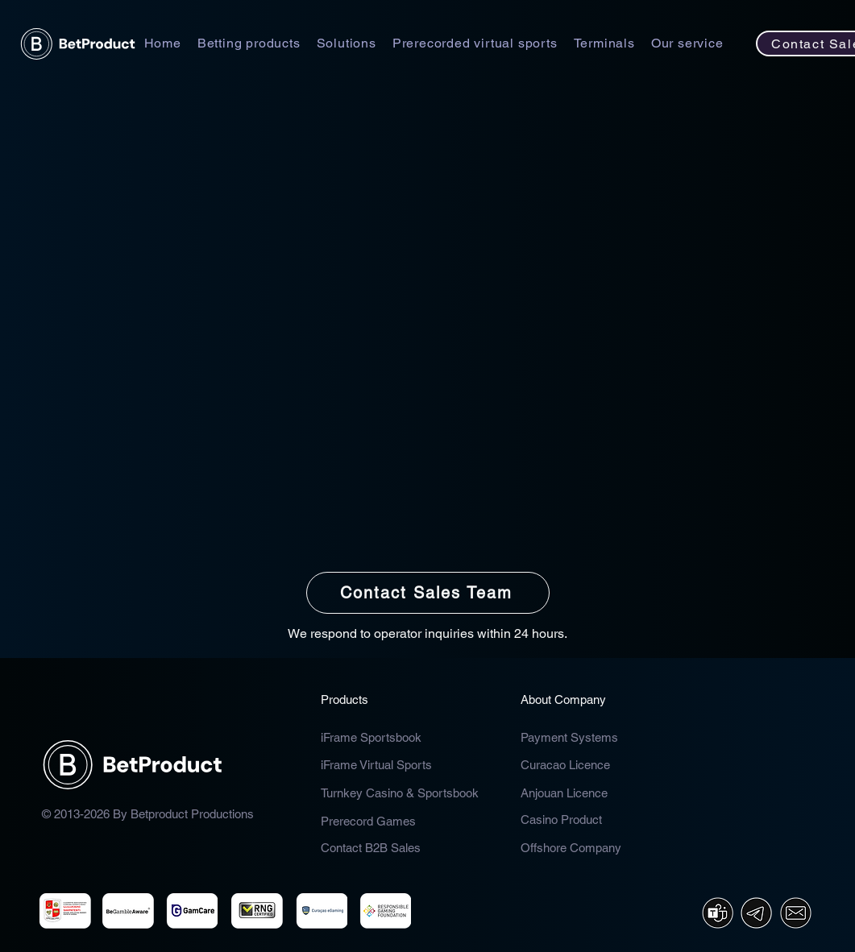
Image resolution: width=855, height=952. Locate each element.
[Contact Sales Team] (428, 593)
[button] (249, 43)
